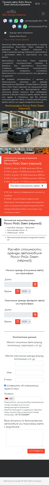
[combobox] (9, 398)
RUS (37, 4)
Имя (9, 372)
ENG (44, 4)
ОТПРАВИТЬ (36, 451)
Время (7, 291)
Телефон (8, 394)
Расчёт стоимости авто (27, 186)
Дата (8, 279)
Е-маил (8, 379)
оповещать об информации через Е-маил (21, 387)
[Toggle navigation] (43, 13)
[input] (18, 284)
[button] (47, 129)
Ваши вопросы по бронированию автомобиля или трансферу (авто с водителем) (24, 424)
